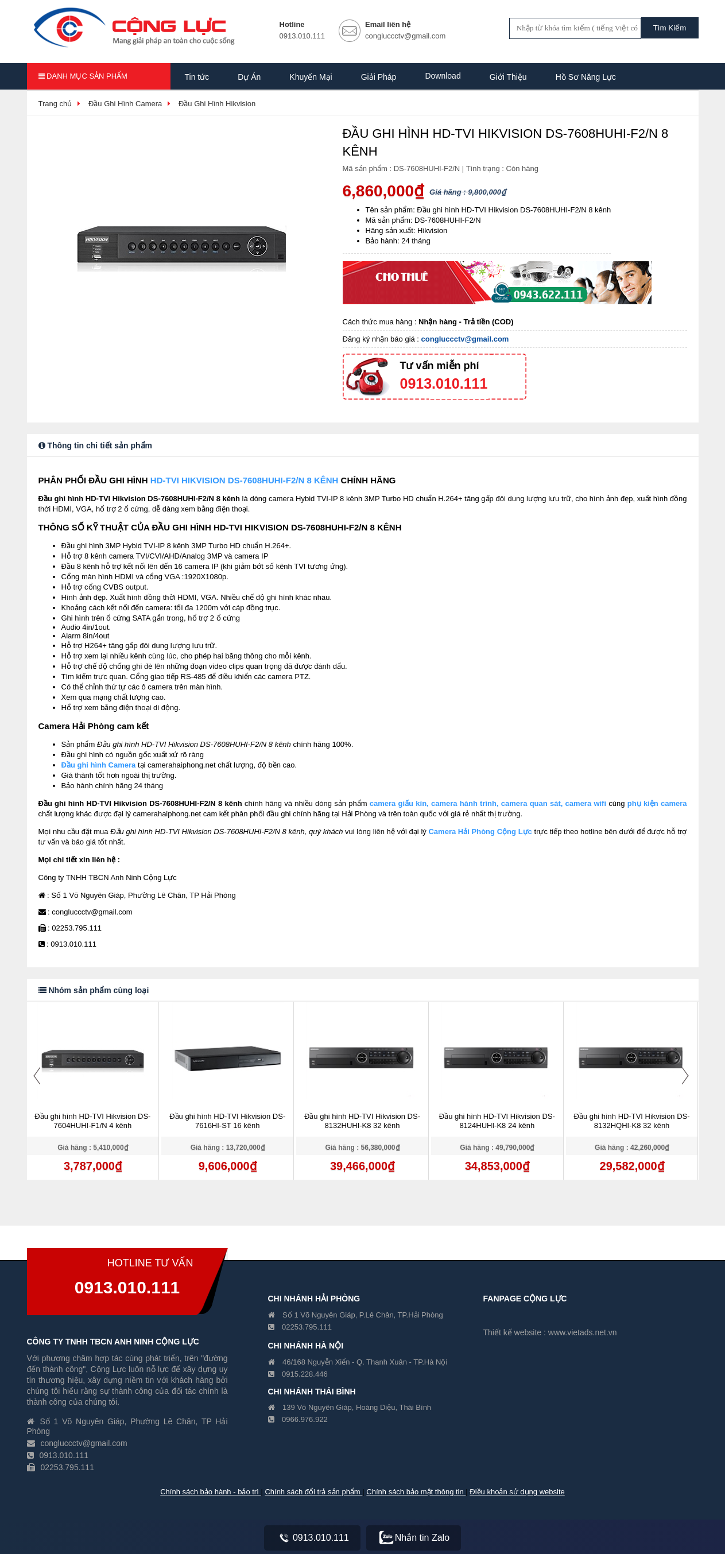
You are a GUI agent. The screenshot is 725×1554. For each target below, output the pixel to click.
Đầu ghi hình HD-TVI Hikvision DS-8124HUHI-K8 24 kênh (497, 1121)
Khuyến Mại (310, 77)
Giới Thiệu (508, 77)
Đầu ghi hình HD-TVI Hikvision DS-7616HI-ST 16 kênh (227, 1121)
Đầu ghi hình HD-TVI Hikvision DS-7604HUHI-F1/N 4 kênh (92, 1121)
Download (442, 75)
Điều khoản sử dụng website (517, 1491)
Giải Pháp (379, 77)
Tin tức (197, 77)
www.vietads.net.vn (582, 1332)
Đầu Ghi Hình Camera (125, 103)
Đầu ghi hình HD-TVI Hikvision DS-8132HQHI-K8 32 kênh (632, 1121)
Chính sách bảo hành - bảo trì (210, 1491)
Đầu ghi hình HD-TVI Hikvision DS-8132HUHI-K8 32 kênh (362, 1121)
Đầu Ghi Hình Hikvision (217, 103)
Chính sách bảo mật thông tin (416, 1491)
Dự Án (249, 77)
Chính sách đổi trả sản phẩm (313, 1491)
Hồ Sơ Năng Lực (586, 77)
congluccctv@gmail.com (465, 339)
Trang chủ (55, 103)
